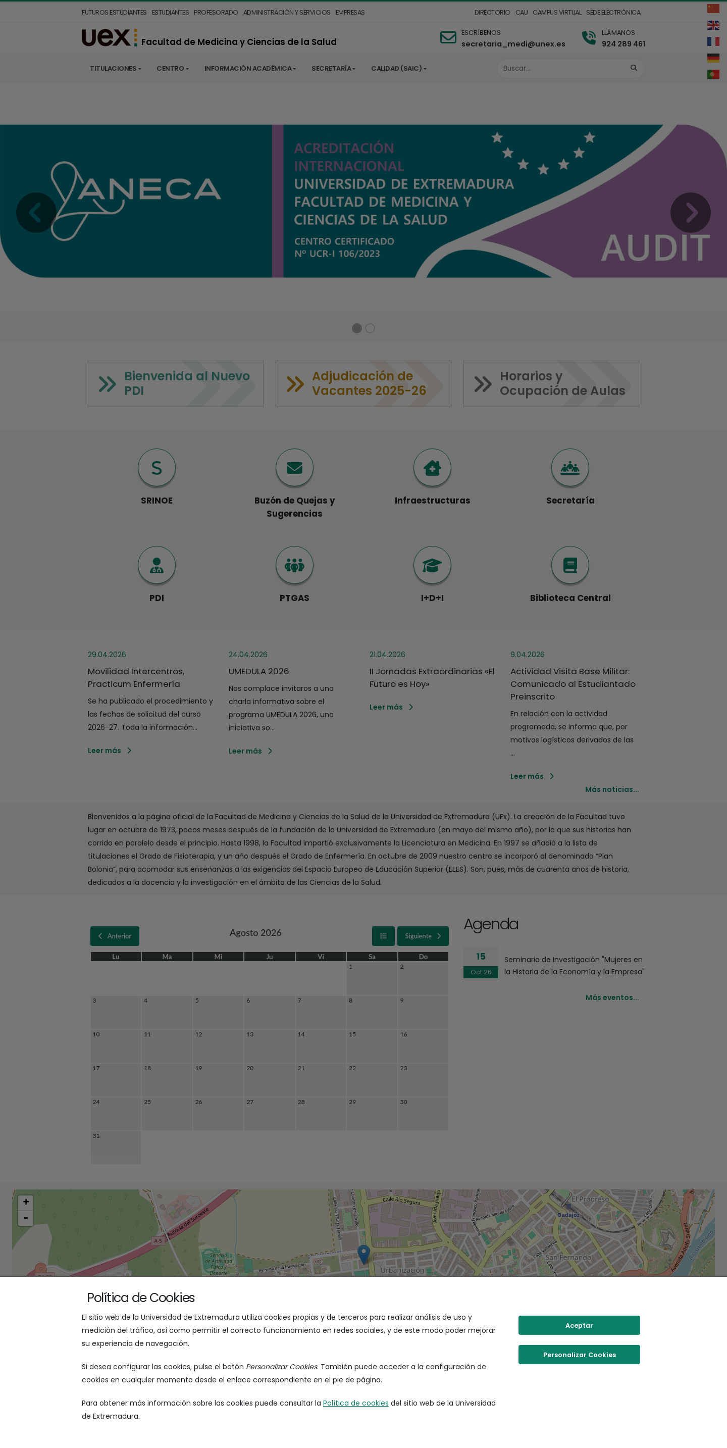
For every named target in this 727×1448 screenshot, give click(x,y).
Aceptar (579, 1325)
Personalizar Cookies (579, 1355)
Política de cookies (356, 1403)
